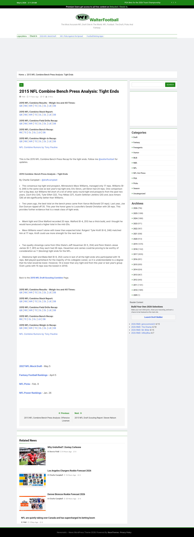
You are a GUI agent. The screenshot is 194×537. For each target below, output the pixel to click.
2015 (135, 264)
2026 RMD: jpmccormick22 (143, 324)
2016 (135, 259)
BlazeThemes (113, 532)
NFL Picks (24, 384)
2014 (135, 269)
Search (170, 85)
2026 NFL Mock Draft (48, 36)
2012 (135, 280)
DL (45, 106)
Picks (135, 183)
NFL (21, 85)
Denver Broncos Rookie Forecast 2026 (66, 494)
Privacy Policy (125, 532)
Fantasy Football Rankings (33, 375)
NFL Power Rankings (30, 393)
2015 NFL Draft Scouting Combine (46, 277)
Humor (136, 153)
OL (40, 106)
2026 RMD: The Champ (141, 327)
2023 (135, 224)
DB (54, 106)
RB (25, 106)
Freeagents (138, 147)
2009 (135, 295)
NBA (135, 163)
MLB (135, 158)
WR (30, 106)
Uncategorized (139, 194)
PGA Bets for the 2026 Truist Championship (142, 3)
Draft (135, 137)
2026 (135, 208)
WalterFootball (104, 19)
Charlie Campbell (56, 475)
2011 (135, 285)
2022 (135, 229)
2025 (135, 213)
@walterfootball (106, 159)
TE (35, 106)
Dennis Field (54, 451)
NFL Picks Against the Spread (71, 36)
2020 (135, 239)
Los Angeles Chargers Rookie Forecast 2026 (69, 470)
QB (20, 106)
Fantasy (136, 142)
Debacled (114, 7)
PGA (135, 178)
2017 (135, 254)
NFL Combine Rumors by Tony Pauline (38, 147)
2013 (135, 275)
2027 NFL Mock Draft (30, 366)
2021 (135, 234)
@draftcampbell (49, 180)
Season (136, 188)
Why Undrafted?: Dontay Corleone (64, 447)
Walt (23, 96)
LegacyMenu (22, 36)
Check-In (123, 7)
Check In (33, 36)
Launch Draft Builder (153, 317)
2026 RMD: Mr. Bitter (140, 330)
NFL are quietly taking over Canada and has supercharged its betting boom (58, 518)
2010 (135, 290)
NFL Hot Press (139, 173)
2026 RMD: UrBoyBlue (141, 333)
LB (49, 106)
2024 (135, 218)
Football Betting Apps (95, 36)
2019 (135, 244)
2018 (135, 249)
